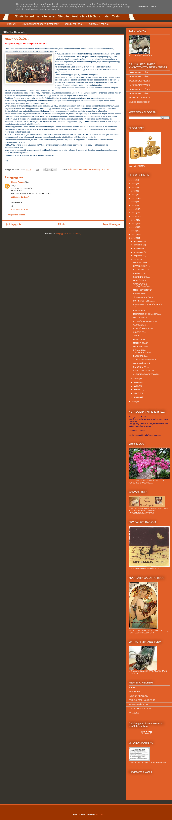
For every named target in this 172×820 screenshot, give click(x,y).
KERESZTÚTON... (140, 367)
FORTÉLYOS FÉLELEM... (144, 301)
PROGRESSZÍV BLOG (138, 704)
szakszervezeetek (80, 169)
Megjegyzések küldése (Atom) (68, 233)
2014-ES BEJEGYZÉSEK (139, 93)
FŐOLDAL (11, 24)
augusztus (138, 256)
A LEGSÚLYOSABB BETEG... (145, 321)
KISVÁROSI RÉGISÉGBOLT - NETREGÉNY (40, 24)
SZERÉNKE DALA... (141, 277)
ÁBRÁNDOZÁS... (140, 273)
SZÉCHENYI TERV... (142, 270)
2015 (133, 220)
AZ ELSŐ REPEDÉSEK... (144, 328)
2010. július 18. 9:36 (19, 209)
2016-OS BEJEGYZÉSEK (139, 102)
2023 (133, 191)
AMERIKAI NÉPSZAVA (138, 696)
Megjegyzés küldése (16, 215)
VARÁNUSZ (134, 713)
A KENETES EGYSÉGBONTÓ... (146, 374)
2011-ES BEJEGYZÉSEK (139, 81)
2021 (133, 198)
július (136, 259)
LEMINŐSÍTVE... (140, 280)
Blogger (99, 814)
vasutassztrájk (94, 169)
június (136, 379)
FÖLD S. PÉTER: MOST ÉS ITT (142, 700)
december (138, 241)
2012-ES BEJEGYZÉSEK (139, 85)
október (137, 248)
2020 (133, 202)
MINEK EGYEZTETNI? (142, 290)
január (136, 397)
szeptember (139, 252)
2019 (133, 205)
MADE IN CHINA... (141, 262)
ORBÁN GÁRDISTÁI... (142, 363)
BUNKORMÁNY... (140, 294)
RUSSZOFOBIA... (140, 356)
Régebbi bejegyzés (112, 224)
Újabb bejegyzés (13, 224)
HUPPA (132, 687)
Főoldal (62, 224)
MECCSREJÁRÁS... (141, 347)
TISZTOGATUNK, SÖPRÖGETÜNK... (142, 285)
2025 (133, 184)
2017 (133, 213)
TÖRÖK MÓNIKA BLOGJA (140, 709)
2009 (133, 401)
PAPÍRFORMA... (140, 339)
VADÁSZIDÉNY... (140, 325)
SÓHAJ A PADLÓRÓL (73, 24)
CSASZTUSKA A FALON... (144, 371)
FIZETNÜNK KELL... (141, 266)
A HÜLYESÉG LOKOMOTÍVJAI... (147, 360)
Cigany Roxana (18, 182)
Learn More (142, 7)
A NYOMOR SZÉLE (137, 692)
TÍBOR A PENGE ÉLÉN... (143, 297)
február (137, 393)
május (136, 382)
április (136, 386)
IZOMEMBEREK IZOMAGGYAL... (147, 314)
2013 (133, 227)
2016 (133, 216)
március (137, 390)
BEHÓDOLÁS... (139, 310)
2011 (133, 234)
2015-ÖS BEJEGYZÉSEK (139, 98)
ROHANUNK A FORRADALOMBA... (143, 351)
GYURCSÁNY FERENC (99, 24)
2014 (133, 223)
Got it (154, 7)
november (138, 245)
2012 (133, 231)
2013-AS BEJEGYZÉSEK (139, 89)
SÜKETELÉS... (139, 332)
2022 (133, 194)
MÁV (70, 169)
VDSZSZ (105, 169)
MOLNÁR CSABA (140, 343)
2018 (133, 209)
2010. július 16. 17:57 (20, 197)
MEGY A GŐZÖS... (141, 318)
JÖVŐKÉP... (138, 336)
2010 (133, 238)
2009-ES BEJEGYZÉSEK (139, 72)
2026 (133, 180)
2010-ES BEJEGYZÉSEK (139, 76)
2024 (133, 187)
